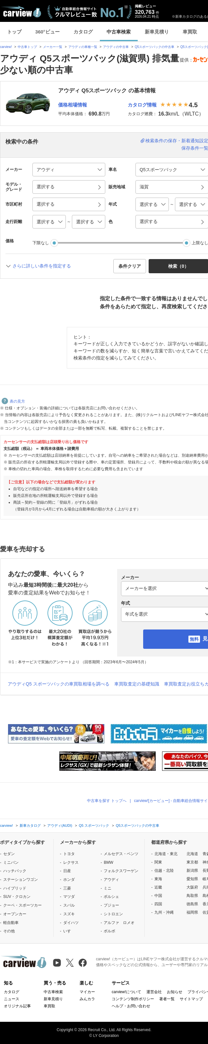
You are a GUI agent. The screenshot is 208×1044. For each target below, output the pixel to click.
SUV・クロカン (16, 896)
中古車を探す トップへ (106, 801)
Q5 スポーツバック (94, 825)
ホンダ (69, 879)
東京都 (192, 862)
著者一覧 (167, 999)
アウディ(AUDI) (59, 825)
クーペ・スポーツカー (22, 905)
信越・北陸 (164, 870)
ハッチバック (14, 871)
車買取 (190, 31)
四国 (158, 904)
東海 (158, 879)
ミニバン (11, 862)
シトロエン (113, 914)
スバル (69, 905)
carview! (6, 47)
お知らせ (174, 992)
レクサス (71, 862)
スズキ (69, 914)
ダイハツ (71, 922)
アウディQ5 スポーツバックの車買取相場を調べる (58, 683)
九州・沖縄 (164, 912)
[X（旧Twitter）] (70, 962)
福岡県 (192, 912)
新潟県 (192, 870)
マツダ (69, 896)
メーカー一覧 (52, 47)
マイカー (87, 992)
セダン (9, 854)
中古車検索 (119, 31)
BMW (108, 862)
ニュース (11, 999)
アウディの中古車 (116, 47)
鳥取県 (192, 895)
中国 (158, 895)
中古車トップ (27, 47)
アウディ (111, 879)
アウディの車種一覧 (82, 47)
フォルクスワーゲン (121, 871)
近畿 (158, 887)
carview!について (126, 992)
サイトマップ (191, 999)
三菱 (67, 888)
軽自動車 (11, 922)
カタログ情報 (142, 104)
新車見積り (157, 31)
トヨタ (69, 854)
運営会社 (154, 992)
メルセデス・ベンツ (121, 854)
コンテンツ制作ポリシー (133, 999)
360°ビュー (47, 31)
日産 (67, 871)
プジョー (111, 905)
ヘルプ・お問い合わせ (131, 1006)
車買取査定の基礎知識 (136, 683)
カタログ (83, 31)
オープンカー (14, 914)
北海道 (192, 854)
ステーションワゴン (20, 879)
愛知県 (192, 879)
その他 (9, 931)
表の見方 (13, 401)
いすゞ (69, 931)
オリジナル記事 (17, 1006)
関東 (158, 862)
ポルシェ (111, 896)
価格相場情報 (72, 104)
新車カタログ (30, 825)
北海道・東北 (166, 854)
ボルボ (109, 931)
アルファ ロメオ (119, 922)
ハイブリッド (14, 888)
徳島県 (192, 904)
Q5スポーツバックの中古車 (154, 47)
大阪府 (192, 887)
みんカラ (87, 999)
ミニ (107, 888)
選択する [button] (46, 186)
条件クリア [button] (129, 266)
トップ (14, 31)
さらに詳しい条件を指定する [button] (42, 265)
